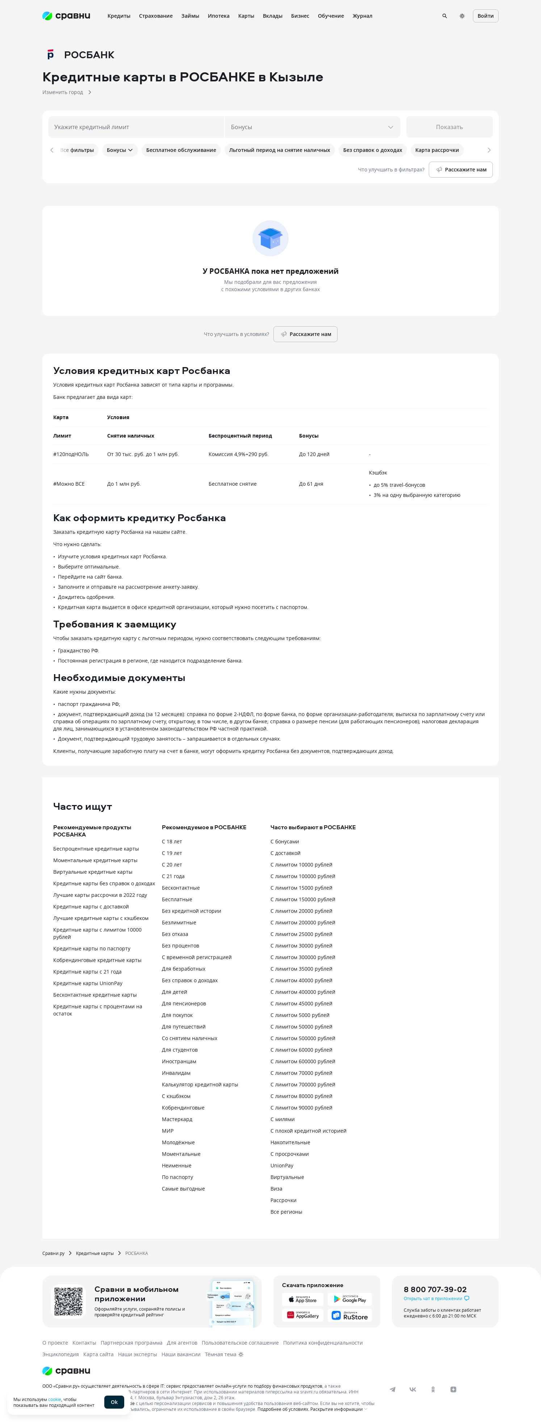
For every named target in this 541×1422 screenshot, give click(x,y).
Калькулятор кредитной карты (200, 1083)
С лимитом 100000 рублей (302, 874)
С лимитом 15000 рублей (301, 886)
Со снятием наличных (189, 1036)
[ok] (433, 1388)
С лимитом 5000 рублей (300, 1013)
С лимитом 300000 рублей (302, 955)
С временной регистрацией (197, 955)
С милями (282, 1117)
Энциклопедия (60, 1352)
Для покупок (177, 1013)
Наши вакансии (181, 1352)
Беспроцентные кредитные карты (96, 847)
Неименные (177, 1164)
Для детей (174, 990)
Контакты (84, 1341)
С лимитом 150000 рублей (302, 897)
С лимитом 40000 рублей (301, 978)
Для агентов (182, 1341)
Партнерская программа (132, 1341)
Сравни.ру (53, 1252)
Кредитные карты (95, 1252)
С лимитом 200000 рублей (302, 921)
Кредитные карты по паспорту (91, 947)
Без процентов (180, 944)
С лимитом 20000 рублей (301, 909)
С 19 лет (172, 851)
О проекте (55, 1341)
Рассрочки (283, 1198)
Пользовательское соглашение (240, 1341)
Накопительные (290, 1140)
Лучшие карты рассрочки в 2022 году (100, 893)
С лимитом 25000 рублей (301, 932)
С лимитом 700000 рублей (302, 1083)
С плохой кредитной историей (308, 1129)
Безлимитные (179, 921)
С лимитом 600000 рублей (302, 1059)
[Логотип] (66, 1369)
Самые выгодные (183, 1187)
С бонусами (284, 839)
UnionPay (281, 1164)
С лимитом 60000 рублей (301, 1048)
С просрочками (289, 1152)
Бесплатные (177, 897)
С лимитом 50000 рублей (301, 1025)
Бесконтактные (181, 886)
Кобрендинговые (183, 1106)
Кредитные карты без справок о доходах (104, 881)
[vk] (412, 1388)
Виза (276, 1187)
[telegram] (392, 1388)
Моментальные (181, 1152)
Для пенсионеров (184, 1002)
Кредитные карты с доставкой (91, 905)
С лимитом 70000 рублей (301, 1071)
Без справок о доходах (190, 978)
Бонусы (120, 149)
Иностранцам (179, 1059)
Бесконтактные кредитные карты (95, 993)
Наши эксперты (137, 1352)
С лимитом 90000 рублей (301, 1106)
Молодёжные (178, 1140)
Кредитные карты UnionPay (87, 981)
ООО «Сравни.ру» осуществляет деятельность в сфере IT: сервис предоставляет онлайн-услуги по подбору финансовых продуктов (182, 1384)
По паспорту (177, 1175)
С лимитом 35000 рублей (301, 967)
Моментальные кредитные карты (95, 858)
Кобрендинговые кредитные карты (97, 958)
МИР (167, 1129)
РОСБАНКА (136, 1252)
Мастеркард (177, 1117)
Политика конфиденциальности (323, 1341)
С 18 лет (172, 839)
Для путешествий (184, 1025)
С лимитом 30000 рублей (301, 944)
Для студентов (180, 1048)
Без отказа (175, 932)
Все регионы (286, 1210)
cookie (54, 1399)
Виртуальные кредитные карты (93, 870)
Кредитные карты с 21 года (87, 970)
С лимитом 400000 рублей (302, 990)
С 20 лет (172, 863)
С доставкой (285, 851)
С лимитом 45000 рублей (301, 1002)
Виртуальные (287, 1175)
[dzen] (453, 1388)
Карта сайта (98, 1352)
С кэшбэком (176, 1094)
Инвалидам (176, 1071)
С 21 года (173, 874)
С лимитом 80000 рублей (301, 1094)
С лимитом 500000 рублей (302, 1036)
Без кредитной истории (191, 909)
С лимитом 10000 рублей (301, 863)
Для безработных (183, 967)
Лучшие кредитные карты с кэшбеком (100, 916)
